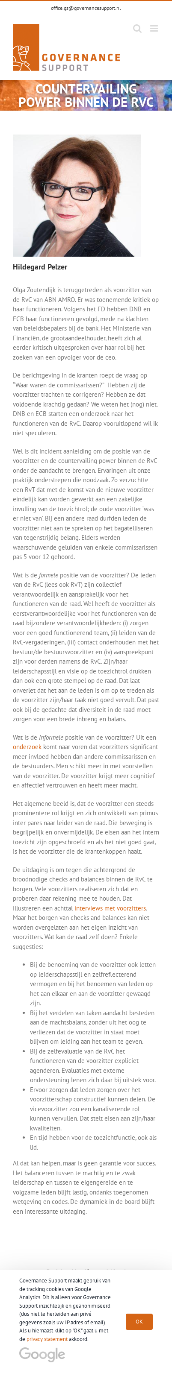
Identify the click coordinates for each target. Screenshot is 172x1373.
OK (139, 1321)
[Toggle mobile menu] (154, 28)
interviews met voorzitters (110, 908)
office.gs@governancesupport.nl (86, 8)
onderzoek (27, 747)
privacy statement (47, 1339)
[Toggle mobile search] (137, 28)
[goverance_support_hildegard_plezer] (77, 138)
